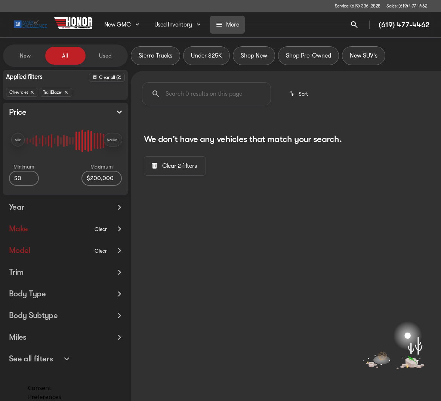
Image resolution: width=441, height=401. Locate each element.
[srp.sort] (299, 94)
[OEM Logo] (30, 24)
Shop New (254, 55)
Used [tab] (105, 55)
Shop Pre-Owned (308, 55)
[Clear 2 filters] (175, 166)
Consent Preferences (44, 391)
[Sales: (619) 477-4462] (407, 5)
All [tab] (65, 55)
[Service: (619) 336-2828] (357, 5)
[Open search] (354, 25)
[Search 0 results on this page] (206, 94)
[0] (24, 178)
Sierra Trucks (155, 55)
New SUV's (363, 55)
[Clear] (101, 218)
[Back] (107, 77)
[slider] (18, 139)
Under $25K (206, 55)
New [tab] (25, 55)
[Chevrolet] (22, 92)
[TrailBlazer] (56, 92)
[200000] (101, 178)
